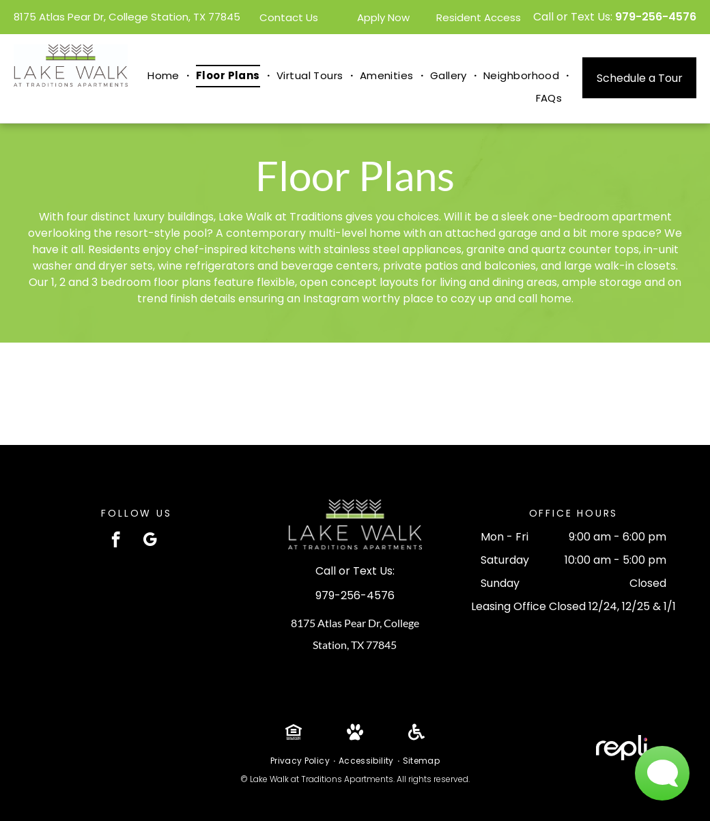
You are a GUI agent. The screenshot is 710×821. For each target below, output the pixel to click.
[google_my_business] (150, 541)
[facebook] (116, 541)
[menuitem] (165, 76)
